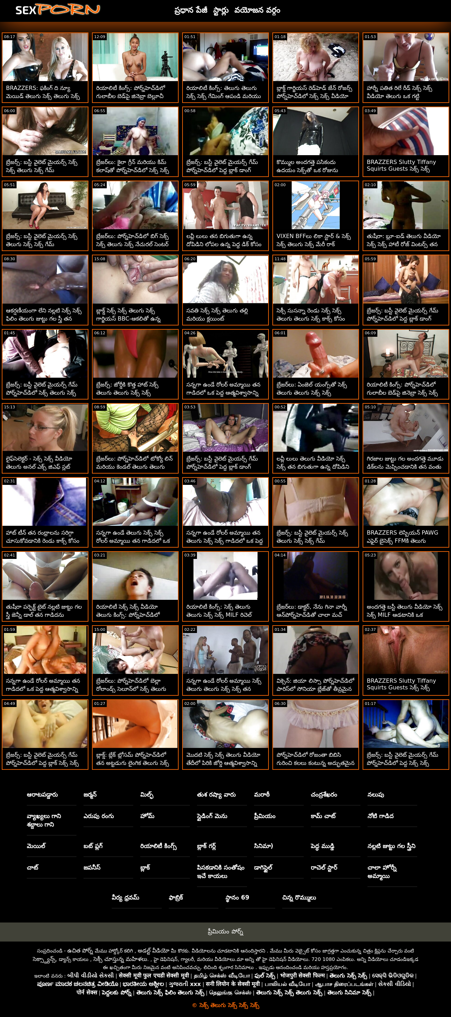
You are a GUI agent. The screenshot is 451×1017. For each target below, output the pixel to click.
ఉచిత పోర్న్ (80, 950)
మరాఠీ (262, 794)
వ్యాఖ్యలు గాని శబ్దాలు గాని (44, 820)
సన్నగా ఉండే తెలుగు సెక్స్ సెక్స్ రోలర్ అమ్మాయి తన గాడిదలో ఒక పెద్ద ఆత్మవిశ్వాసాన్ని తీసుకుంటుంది (134, 540)
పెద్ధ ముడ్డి (322, 845)
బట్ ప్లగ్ (93, 845)
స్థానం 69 (237, 897)
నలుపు (375, 794)
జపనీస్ (92, 867)
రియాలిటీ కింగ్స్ (158, 845)
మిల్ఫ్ (146, 794)
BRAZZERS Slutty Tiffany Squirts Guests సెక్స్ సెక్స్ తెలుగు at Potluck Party (401, 169)
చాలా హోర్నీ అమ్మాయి (381, 871)
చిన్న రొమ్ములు (299, 897)
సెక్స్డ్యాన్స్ (44, 959)
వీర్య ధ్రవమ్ (125, 897)
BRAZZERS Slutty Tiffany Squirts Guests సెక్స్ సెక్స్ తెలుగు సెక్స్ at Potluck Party (403, 688)
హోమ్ (147, 816)
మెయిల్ (36, 845)
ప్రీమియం (265, 816)
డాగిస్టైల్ (263, 867)
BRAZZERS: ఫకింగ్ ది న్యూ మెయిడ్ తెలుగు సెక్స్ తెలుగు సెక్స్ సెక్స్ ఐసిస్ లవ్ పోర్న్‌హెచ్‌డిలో (43, 96)
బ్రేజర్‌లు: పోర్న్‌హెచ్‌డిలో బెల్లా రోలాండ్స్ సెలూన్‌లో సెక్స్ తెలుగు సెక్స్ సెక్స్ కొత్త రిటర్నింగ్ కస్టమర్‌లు (133, 688)
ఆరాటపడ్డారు (42, 794)
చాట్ (32, 867)
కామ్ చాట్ (323, 816)
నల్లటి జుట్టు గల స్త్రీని (391, 845)
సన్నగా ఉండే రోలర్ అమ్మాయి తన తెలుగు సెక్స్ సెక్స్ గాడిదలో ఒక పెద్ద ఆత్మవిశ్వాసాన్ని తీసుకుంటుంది (224, 540)
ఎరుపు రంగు (99, 816)
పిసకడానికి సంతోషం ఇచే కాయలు (221, 871)
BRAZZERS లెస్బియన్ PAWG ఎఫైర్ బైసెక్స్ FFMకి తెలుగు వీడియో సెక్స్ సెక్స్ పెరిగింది (402, 540)
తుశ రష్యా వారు (216, 794)
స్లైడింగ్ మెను (212, 816)
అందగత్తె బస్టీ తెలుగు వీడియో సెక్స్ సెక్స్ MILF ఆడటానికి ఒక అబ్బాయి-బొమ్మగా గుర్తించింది (405, 614)
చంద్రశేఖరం (324, 794)
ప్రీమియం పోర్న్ (225, 931)
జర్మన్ (90, 794)
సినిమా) (263, 845)
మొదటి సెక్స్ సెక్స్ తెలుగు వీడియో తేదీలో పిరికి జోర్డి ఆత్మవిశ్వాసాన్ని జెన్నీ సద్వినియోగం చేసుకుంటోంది (223, 762)
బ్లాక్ (145, 867)
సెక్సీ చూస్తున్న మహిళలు (120, 959)
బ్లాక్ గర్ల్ (206, 845)
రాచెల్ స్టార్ (324, 867)
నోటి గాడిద (380, 816)
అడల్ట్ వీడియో (153, 950)
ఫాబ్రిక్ (176, 897)
